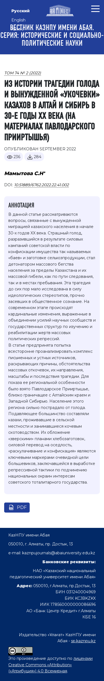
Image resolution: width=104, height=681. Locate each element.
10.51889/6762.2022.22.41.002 (41, 184)
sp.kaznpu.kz (83, 640)
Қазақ (17, 28)
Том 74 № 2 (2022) (22, 72)
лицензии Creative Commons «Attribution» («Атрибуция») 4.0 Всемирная (50, 664)
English (18, 20)
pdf (22, 507)
